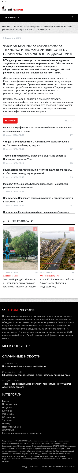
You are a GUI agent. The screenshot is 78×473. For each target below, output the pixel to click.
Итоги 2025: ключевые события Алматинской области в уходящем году (57, 283)
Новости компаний (11, 427)
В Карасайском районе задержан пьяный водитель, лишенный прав (36, 375)
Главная (6, 26)
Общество (17, 26)
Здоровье (7, 420)
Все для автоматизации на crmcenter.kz (22, 433)
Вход (4, 1)
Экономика (8, 414)
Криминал (7, 411)
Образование (8, 417)
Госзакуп (6, 423)
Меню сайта (39, 17)
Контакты (34, 466)
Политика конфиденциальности (58, 466)
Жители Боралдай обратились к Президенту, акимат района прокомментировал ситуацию (20, 283)
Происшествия (9, 404)
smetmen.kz (8, 430)
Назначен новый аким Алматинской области (24, 366)
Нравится (10, 120)
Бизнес (5, 401)
